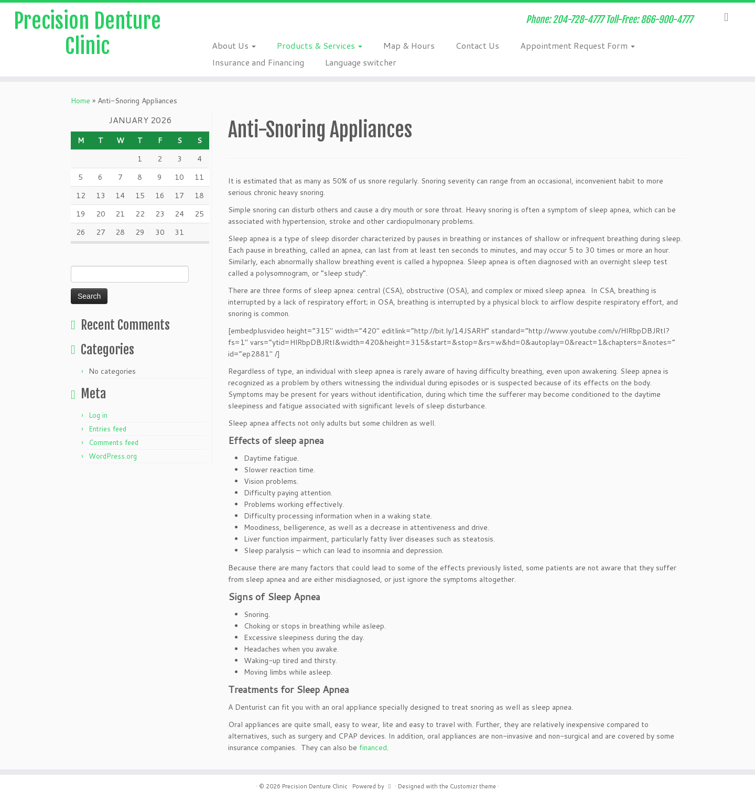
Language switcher (360, 62)
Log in (98, 415)
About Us (234, 45)
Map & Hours (409, 45)
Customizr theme (473, 786)
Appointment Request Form (577, 45)
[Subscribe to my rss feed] (207, 21)
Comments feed (113, 442)
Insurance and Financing (258, 62)
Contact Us (477, 45)
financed (373, 747)
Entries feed (107, 428)
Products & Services (319, 45)
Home (80, 100)
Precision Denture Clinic (87, 33)
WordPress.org (113, 456)
